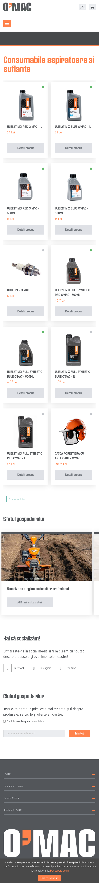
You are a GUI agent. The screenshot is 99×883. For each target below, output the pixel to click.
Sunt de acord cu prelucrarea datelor (26, 721)
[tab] (49, 774)
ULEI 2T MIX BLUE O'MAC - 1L (73, 127)
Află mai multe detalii (29, 602)
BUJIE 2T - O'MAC (18, 290)
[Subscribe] (79, 733)
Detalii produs (25, 148)
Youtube (66, 671)
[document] (49, 870)
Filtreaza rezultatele (17, 499)
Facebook (13, 671)
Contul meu (82, 7)
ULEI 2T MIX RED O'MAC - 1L (24, 127)
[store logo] (17, 7)
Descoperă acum (59, 870)
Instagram (40, 671)
